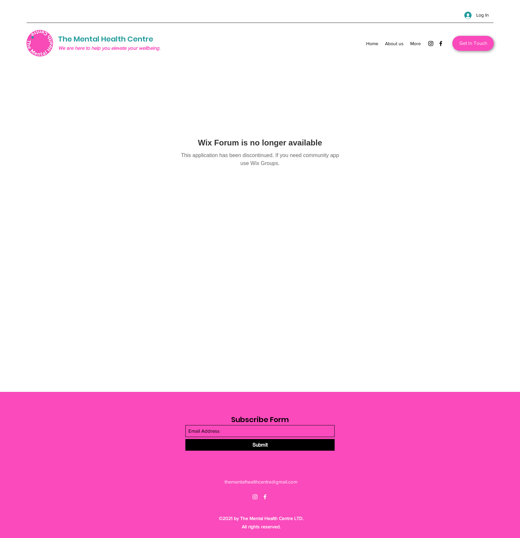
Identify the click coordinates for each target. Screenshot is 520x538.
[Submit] (260, 445)
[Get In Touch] (473, 43)
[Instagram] (430, 43)
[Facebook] (440, 43)
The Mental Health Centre (105, 39)
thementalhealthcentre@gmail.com (261, 482)
